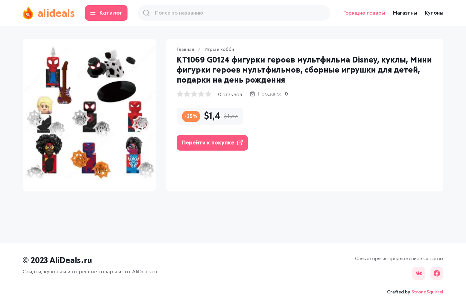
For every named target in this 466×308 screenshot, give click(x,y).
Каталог (106, 13)
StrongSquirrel (427, 292)
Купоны (434, 13)
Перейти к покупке (212, 143)
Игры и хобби (219, 49)
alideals (49, 13)
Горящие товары (364, 13)
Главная (185, 49)
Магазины (405, 13)
